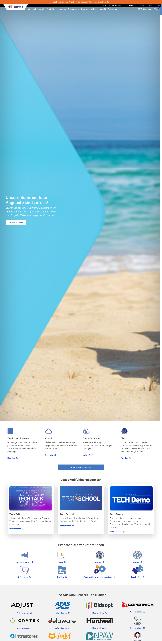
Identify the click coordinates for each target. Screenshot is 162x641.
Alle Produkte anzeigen (81, 467)
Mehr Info (11, 458)
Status (141, 5)
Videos (94, 9)
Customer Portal (153, 5)
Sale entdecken (16, 222)
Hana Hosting (136, 577)
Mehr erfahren (23, 613)
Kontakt (102, 9)
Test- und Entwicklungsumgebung (98, 577)
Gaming (98, 562)
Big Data (61, 577)
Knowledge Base (115, 5)
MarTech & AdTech (23, 562)
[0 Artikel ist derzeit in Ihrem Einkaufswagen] (156, 9)
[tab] (74, 419)
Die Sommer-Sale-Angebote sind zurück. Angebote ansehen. (80, 2)
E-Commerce (23, 577)
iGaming (136, 562)
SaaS (61, 562)
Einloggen (147, 9)
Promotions (113, 9)
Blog (104, 5)
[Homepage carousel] (80, 212)
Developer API (130, 5)
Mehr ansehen (15, 529)
